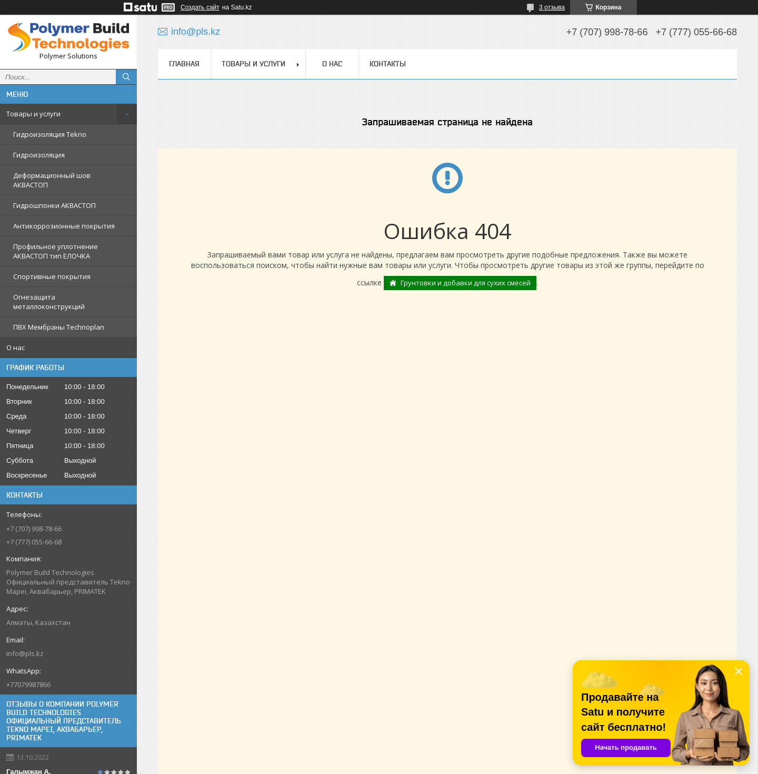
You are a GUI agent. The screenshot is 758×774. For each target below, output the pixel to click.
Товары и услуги (33, 113)
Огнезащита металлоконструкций (49, 301)
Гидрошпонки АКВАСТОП (54, 205)
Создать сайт (200, 7)
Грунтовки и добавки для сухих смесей (466, 282)
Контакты (388, 63)
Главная (184, 63)
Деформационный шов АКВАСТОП (52, 180)
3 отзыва (552, 7)
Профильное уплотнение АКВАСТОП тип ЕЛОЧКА (55, 251)
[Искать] (126, 77)
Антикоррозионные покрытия (64, 226)
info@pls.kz (25, 653)
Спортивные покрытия (52, 276)
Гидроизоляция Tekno (49, 134)
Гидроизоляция (39, 155)
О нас (15, 347)
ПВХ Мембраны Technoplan (58, 327)
